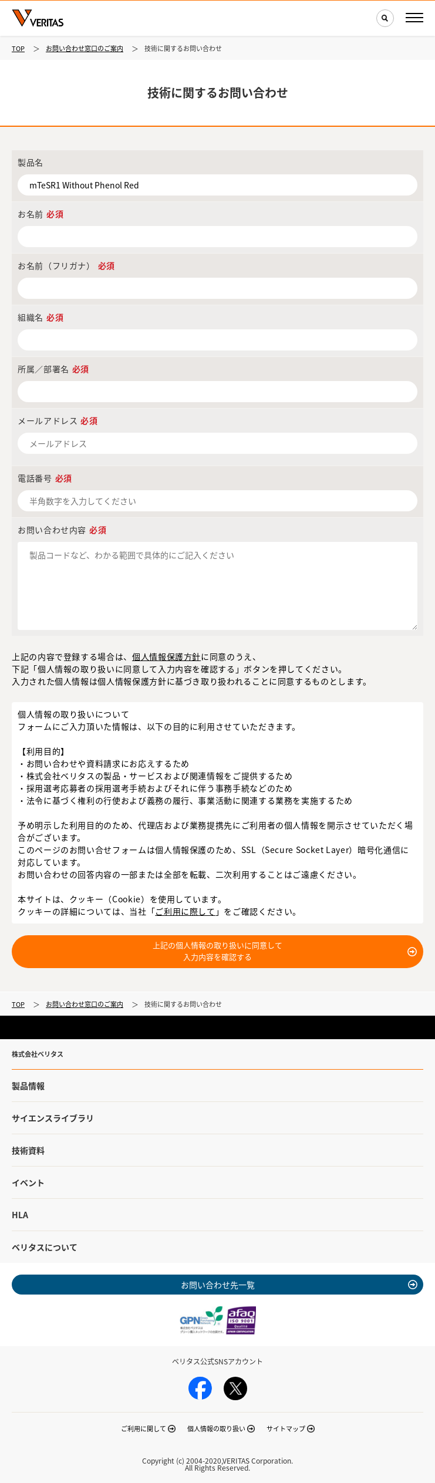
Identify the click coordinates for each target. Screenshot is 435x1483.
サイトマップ (286, 1429)
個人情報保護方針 (166, 656)
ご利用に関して (143, 1429)
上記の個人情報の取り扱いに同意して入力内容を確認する (217, 951)
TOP (18, 48)
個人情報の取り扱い (216, 1429)
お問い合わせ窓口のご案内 (84, 48)
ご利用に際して (185, 911)
